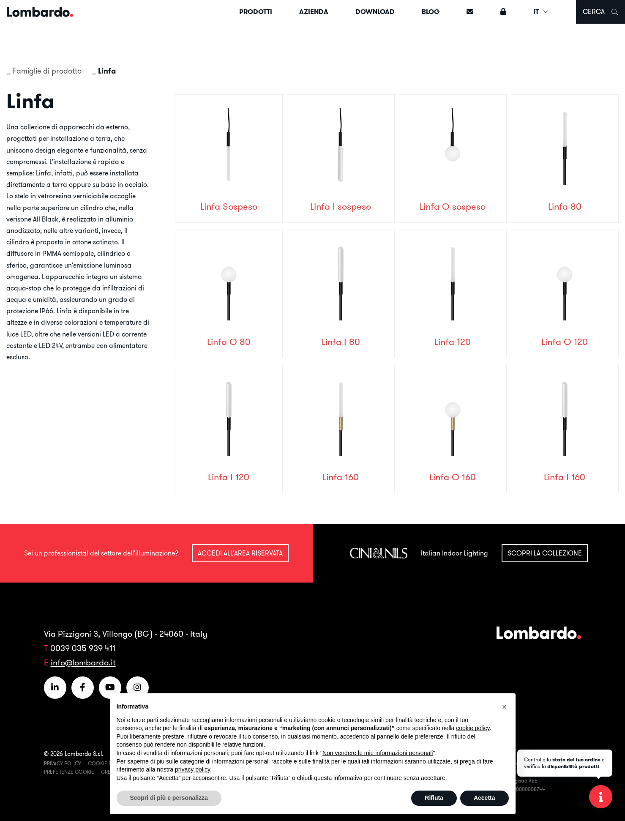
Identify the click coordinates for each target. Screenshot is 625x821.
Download (375, 11)
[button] (504, 707)
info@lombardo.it (83, 662)
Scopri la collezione (545, 553)
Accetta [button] (484, 797)
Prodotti (255, 11)
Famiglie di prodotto (47, 71)
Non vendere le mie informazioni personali (377, 753)
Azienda (313, 11)
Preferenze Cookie (69, 772)
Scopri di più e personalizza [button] (169, 797)
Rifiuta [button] (434, 797)
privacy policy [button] (192, 769)
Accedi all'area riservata (240, 553)
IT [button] (541, 11)
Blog (430, 11)
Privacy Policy (62, 763)
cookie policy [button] (472, 728)
